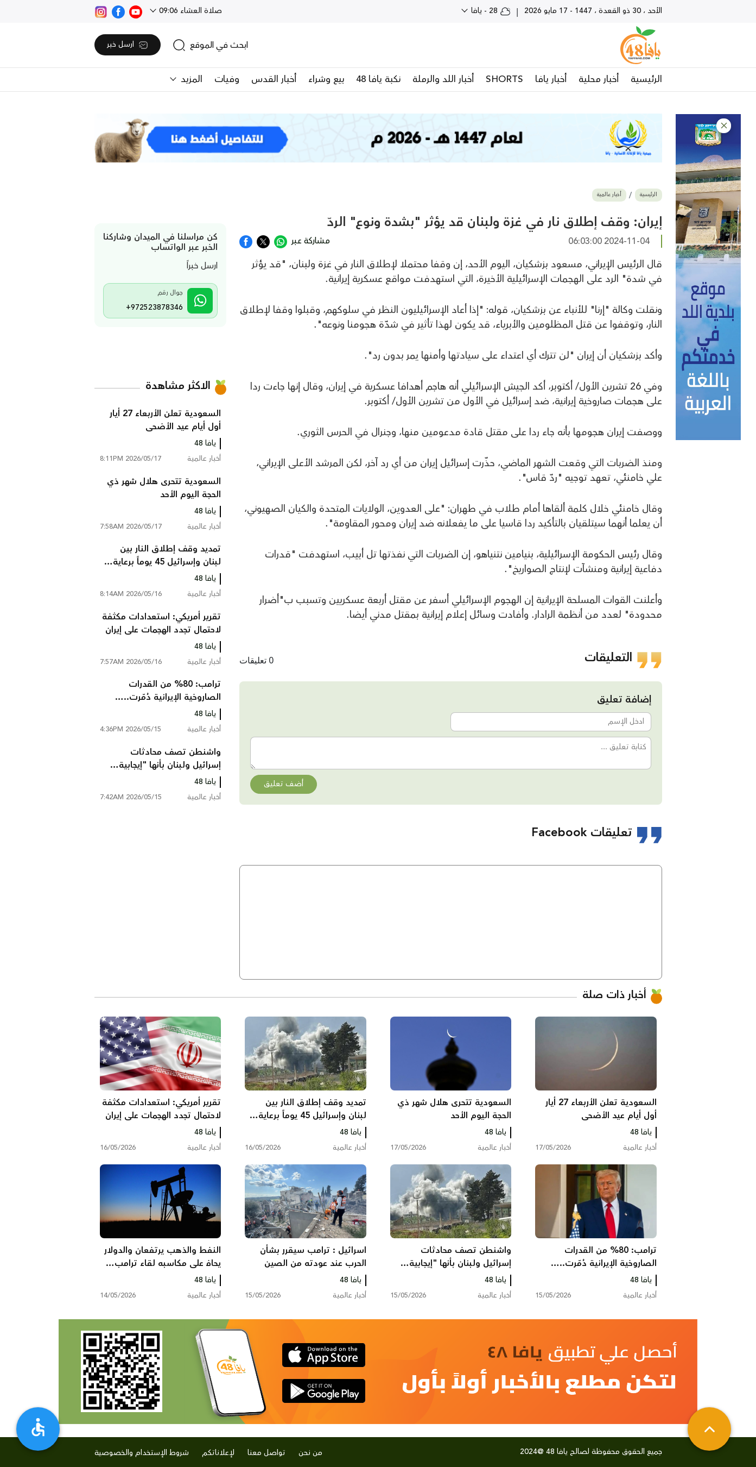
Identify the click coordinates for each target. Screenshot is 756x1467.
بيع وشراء (326, 79)
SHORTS (504, 79)
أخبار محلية (599, 79)
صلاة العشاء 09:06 (189, 11)
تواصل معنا (266, 1453)
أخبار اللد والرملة (443, 79)
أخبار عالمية (609, 195)
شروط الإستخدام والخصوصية (141, 1453)
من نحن (310, 1453)
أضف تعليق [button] (283, 784)
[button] (723, 125)
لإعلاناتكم (218, 1453)
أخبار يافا (551, 79)
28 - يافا (490, 11)
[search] (210, 45)
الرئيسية (646, 79)
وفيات (226, 79)
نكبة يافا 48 (378, 79)
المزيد (190, 79)
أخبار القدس (273, 79)
